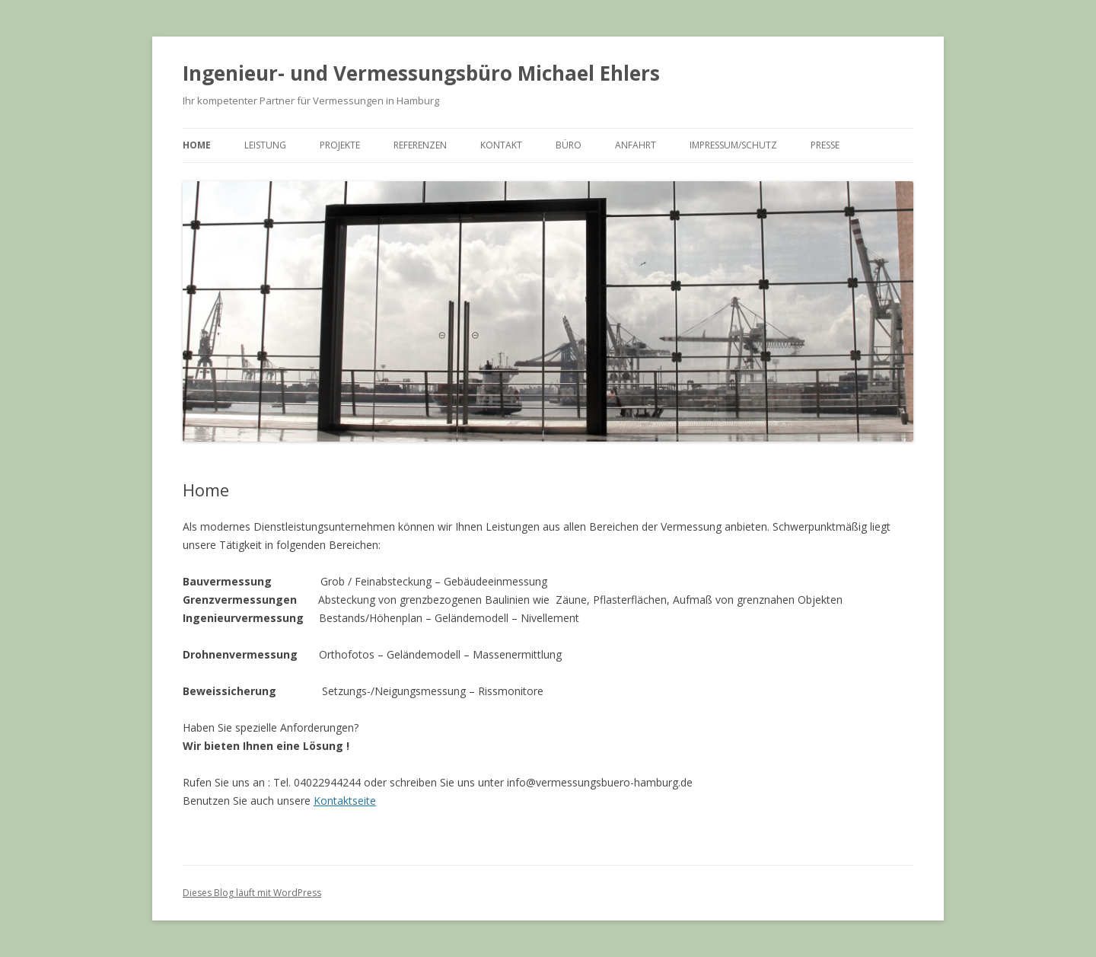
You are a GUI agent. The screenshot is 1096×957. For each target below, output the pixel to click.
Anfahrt (635, 145)
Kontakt (501, 145)
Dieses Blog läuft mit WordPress (252, 892)
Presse (825, 145)
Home (197, 145)
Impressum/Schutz (733, 145)
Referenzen (420, 145)
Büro (568, 145)
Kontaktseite (345, 800)
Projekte (340, 145)
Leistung (265, 145)
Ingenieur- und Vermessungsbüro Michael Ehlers (421, 73)
